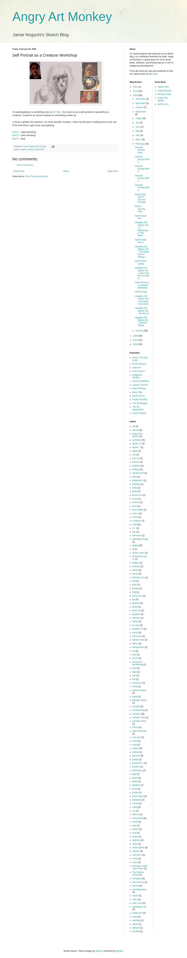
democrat (136, 535)
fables (135, 570)
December (140, 99)
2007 (135, 340)
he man (136, 625)
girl (133, 599)
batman (136, 462)
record (135, 803)
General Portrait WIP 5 (142, 169)
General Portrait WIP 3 (142, 188)
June (138, 127)
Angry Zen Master (137, 434)
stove (135, 844)
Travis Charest (139, 413)
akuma (135, 430)
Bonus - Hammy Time (140, 209)
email (155, 74)
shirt (134, 825)
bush (134, 506)
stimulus (136, 840)
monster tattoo (139, 721)
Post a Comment (25, 165)
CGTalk (57, 112)
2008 (135, 336)
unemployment (139, 889)
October (139, 107)
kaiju (134, 672)
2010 (135, 91)
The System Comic (138, 873)
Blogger (119, 951)
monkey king (138, 710)
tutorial (135, 885)
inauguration (138, 647)
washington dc (139, 907)
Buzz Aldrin (137, 509)
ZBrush (135, 927)
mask (135, 696)
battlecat (136, 465)
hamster (136, 618)
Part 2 (15, 132)
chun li (135, 513)
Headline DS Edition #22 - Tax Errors (142, 311)
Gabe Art (136, 367)
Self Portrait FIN (140, 217)
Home (66, 171)
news (134, 741)
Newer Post (19, 171)
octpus (135, 752)
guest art (136, 610)
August (139, 118)
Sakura (135, 814)
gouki (135, 607)
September (140, 111)
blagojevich (137, 480)
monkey (30, 149)
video (135, 899)
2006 (135, 344)
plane (135, 781)
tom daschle (138, 882)
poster (135, 792)
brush (135, 498)
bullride (135, 502)
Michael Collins (139, 700)
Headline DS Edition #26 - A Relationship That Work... (141, 229)
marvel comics (139, 690)
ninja (134, 744)
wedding (136, 920)
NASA (135, 727)
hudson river (138, 640)
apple (135, 451)
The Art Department (138, 408)
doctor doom (138, 553)
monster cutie (138, 717)
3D (133, 426)
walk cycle (137, 903)
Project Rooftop (139, 399)
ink (133, 651)
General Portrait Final (140, 150)
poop (134, 789)
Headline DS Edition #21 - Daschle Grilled (141, 321)
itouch (135, 658)
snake (135, 836)
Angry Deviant (164, 90)
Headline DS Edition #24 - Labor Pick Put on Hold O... (142, 273)
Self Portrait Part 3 (140, 241)
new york (136, 737)
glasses (136, 603)
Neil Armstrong (139, 731)
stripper (136, 851)
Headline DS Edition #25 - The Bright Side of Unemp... (142, 251)
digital (23, 149)
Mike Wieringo (139, 388)
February (140, 144)
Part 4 (15, 138)
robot (134, 807)
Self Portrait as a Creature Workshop (142, 285)
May (137, 131)
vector (135, 895)
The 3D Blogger (140, 403)
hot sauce (137, 636)
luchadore (137, 683)
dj (133, 549)
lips (134, 679)
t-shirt (135, 858)
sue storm (137, 855)
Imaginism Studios (137, 376)
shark (135, 822)
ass (134, 454)
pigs (134, 774)
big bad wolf (138, 473)
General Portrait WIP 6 (142, 159)
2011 (135, 87)
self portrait (39, 149)
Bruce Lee (137, 495)
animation (137, 440)
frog (134, 592)
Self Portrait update (140, 262)
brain (134, 487)
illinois (135, 643)
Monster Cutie (164, 94)
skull (134, 833)
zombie (135, 931)
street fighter (138, 847)
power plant (138, 796)
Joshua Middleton (140, 381)
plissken (136, 785)
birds (134, 476)
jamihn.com (163, 104)
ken (134, 675)
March (138, 139)
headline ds (137, 629)
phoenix (136, 766)
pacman (136, 755)
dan (134, 532)
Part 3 (15, 135)
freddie (135, 588)
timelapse (137, 878)
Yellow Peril (163, 87)
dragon (135, 562)
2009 (135, 95)
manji (135, 686)
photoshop (137, 770)
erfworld (136, 566)
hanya (135, 621)
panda (135, 759)
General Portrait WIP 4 (142, 178)
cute (134, 524)
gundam (136, 614)
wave (134, 916)
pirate (135, 778)
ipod (134, 654)
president (136, 800)
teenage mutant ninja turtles (139, 867)
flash (134, 584)
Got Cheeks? (138, 371)
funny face (137, 596)
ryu (133, 811)
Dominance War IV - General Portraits (140, 198)
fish (134, 581)
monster (136, 714)
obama (135, 748)
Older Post (113, 171)
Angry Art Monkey (62, 17)
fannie (135, 573)
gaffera (99, 951)
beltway (136, 469)
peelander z (138, 763)
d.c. (134, 528)
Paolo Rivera (138, 396)
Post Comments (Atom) (37, 176)
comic (135, 517)
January (139, 330)
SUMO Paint (141, 292)
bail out (135, 458)
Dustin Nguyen (139, 364)
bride (134, 491)
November (140, 103)
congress (136, 520)
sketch (135, 829)
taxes (135, 862)
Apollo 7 (136, 447)
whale (135, 924)
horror (135, 632)
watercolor (137, 913)
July (137, 122)
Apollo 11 (136, 443)
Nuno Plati (137, 392)
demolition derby (140, 539)
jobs (134, 668)
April (137, 135)
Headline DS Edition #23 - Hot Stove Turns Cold (141, 300)
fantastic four (138, 577)
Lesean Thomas (140, 385)
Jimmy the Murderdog (137, 663)
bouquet (136, 484)
